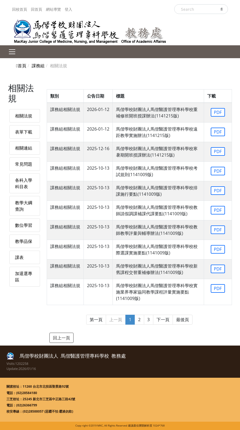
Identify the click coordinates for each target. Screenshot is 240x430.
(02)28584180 (26, 393)
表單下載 (23, 132)
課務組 (38, 66)
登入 (68, 9)
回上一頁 (61, 338)
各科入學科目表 (23, 183)
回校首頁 (19, 9)
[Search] (201, 9)
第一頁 (96, 319)
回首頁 (36, 9)
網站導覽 (53, 9)
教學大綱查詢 (23, 206)
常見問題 (23, 164)
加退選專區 (23, 276)
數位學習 (23, 225)
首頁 (21, 66)
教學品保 (23, 241)
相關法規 (23, 116)
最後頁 (182, 319)
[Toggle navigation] (12, 51)
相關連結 (23, 148)
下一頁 (163, 319)
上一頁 (115, 319)
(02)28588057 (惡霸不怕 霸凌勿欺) (48, 411)
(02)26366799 (26, 405)
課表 (19, 257)
